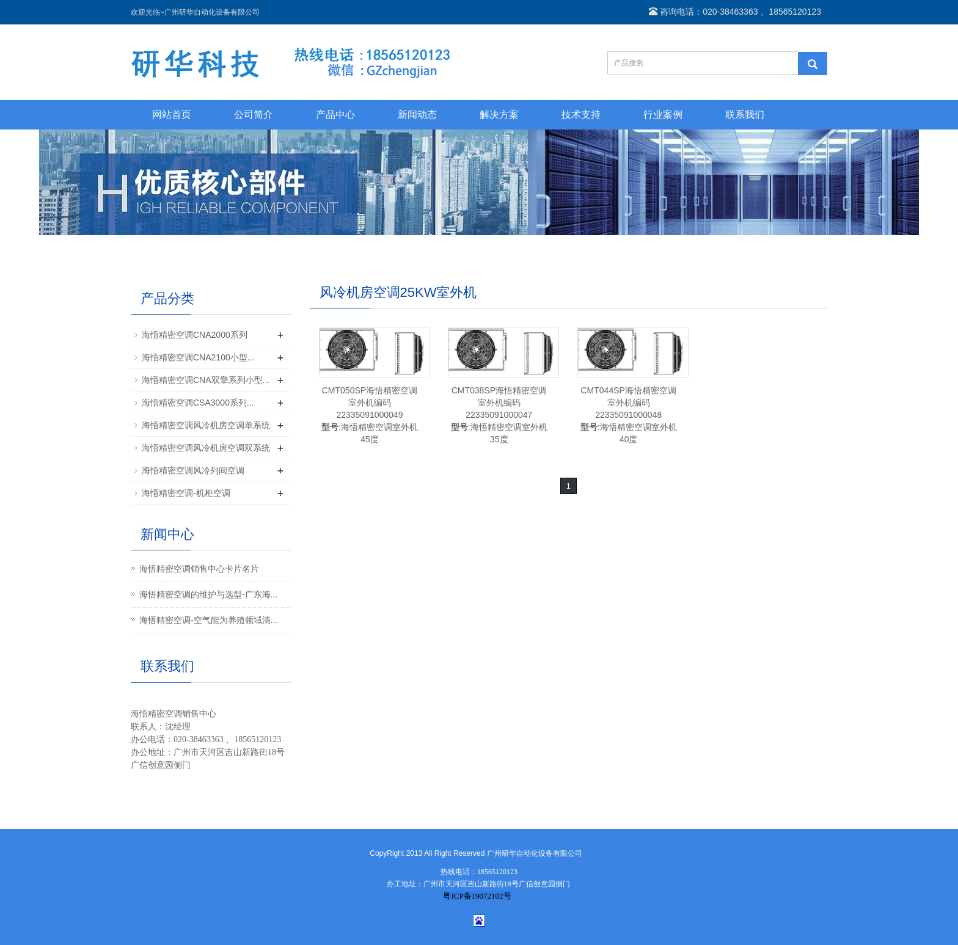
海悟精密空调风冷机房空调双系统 (206, 448)
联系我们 (744, 114)
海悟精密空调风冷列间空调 (193, 470)
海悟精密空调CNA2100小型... (198, 357)
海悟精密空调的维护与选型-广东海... (208, 594)
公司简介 (253, 114)
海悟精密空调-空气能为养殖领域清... (208, 620)
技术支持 (581, 114)
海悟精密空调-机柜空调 (186, 493)
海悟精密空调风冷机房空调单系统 (206, 425)
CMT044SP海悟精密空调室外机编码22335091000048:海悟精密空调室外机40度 (628, 414)
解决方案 (499, 114)
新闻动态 (417, 114)
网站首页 (171, 114)
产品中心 (335, 114)
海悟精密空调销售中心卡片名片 (199, 569)
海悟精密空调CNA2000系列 (194, 335)
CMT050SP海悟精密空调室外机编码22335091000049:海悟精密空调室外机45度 (369, 414)
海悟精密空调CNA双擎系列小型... (205, 380)
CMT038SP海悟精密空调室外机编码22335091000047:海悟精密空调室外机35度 (499, 414)
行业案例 (662, 114)
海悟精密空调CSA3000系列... (198, 402)
